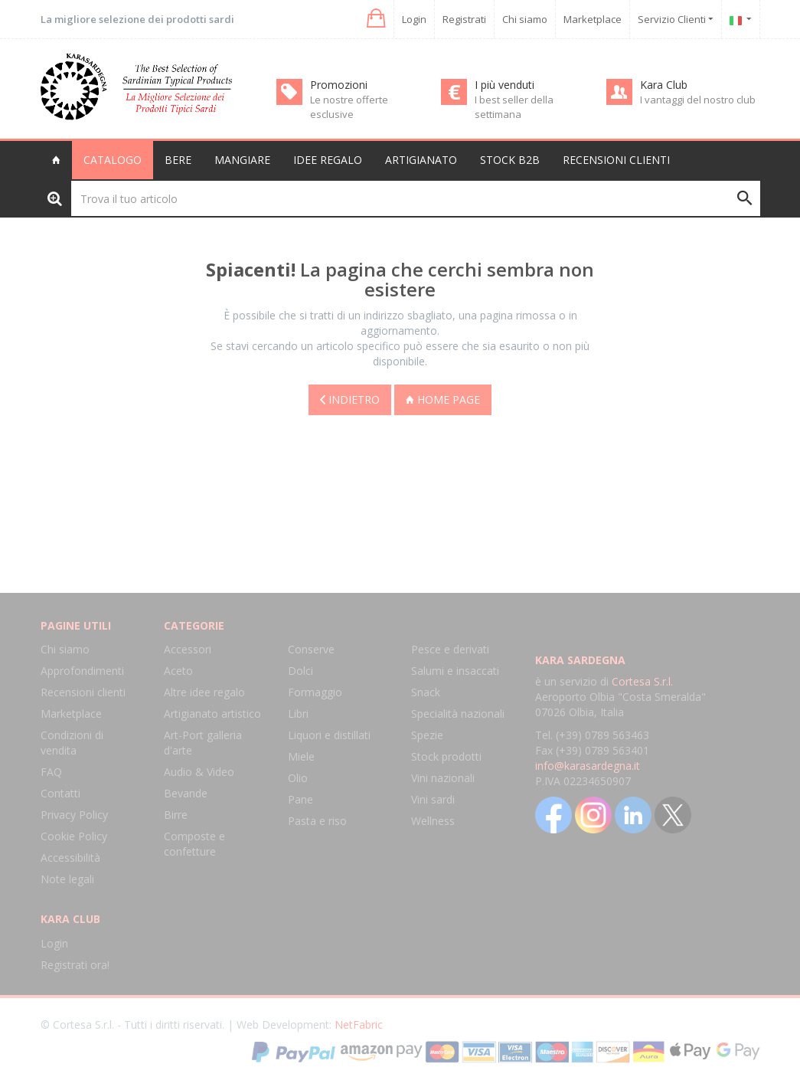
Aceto (178, 670)
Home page (443, 398)
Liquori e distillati (329, 735)
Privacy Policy (74, 814)
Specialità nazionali (457, 713)
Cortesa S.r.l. (642, 681)
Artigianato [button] (421, 159)
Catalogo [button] (112, 159)
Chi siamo (524, 19)
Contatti (60, 793)
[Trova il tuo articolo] (415, 198)
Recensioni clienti (616, 159)
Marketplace (592, 19)
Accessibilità (70, 857)
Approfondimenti (82, 670)
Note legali (67, 879)
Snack (425, 692)
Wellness (433, 820)
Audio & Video (199, 771)
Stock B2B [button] (510, 159)
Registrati (464, 19)
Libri (298, 713)
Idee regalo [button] (327, 159)
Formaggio (315, 692)
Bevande (185, 793)
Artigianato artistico (212, 713)
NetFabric (359, 1024)
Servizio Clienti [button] (675, 19)
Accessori (187, 649)
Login (414, 19)
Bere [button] (178, 159)
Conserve (311, 649)
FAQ (51, 771)
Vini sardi (433, 799)
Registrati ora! (75, 964)
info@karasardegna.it (587, 765)
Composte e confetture (194, 844)
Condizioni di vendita (72, 743)
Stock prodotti (446, 756)
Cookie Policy (74, 836)
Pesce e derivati (450, 649)
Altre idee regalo (204, 692)
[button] (374, 19)
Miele (301, 756)
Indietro (350, 398)
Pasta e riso (317, 820)
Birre (176, 814)
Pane (300, 799)
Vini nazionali (443, 778)
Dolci (300, 670)
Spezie (427, 735)
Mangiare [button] (242, 159)
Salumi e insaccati (455, 670)
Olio (298, 778)
